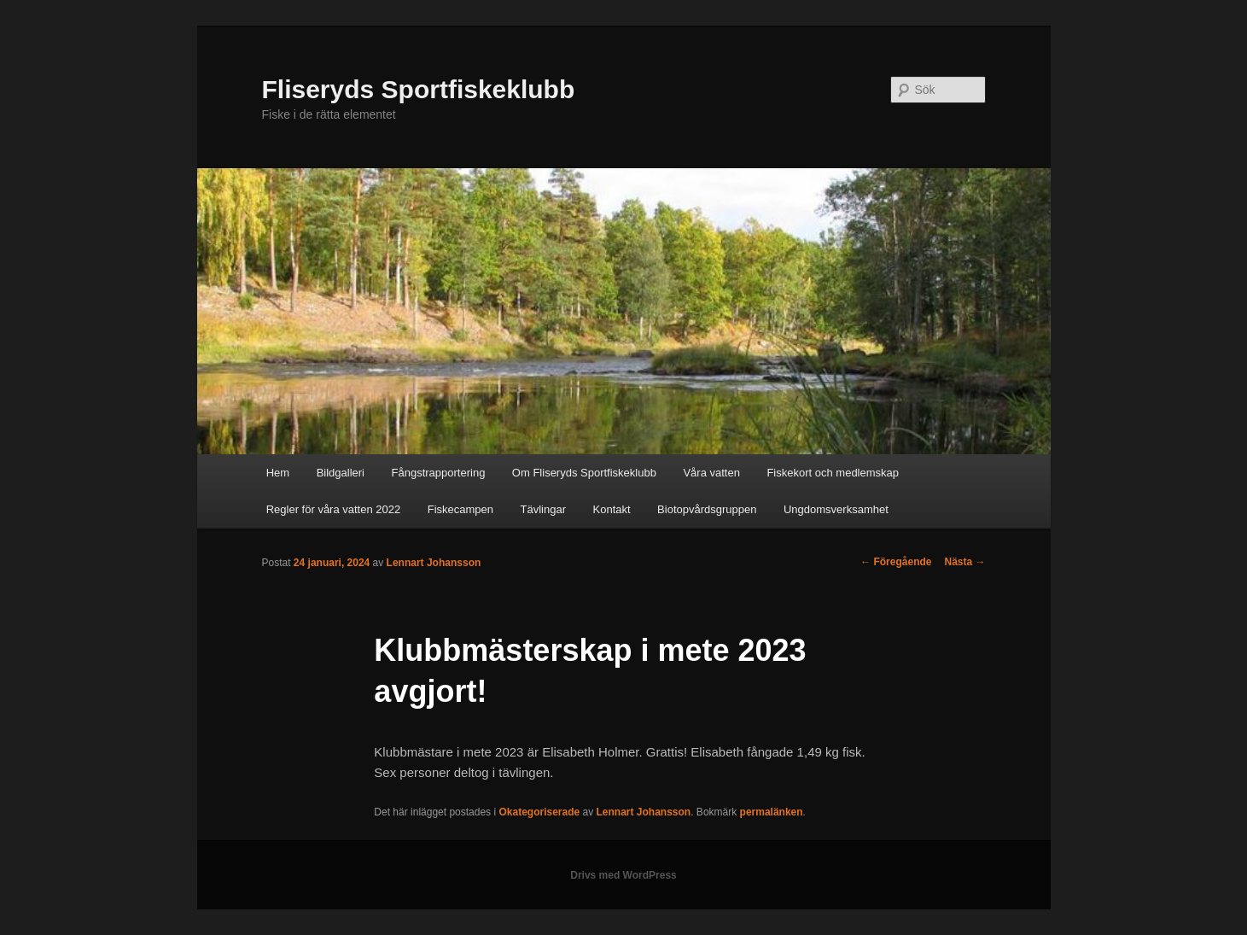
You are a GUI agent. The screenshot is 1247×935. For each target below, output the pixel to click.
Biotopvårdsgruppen (706, 509)
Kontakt (612, 509)
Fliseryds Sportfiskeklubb (418, 89)
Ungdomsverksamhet (836, 509)
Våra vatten (711, 472)
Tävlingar (543, 509)
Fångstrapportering (439, 472)
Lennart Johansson (434, 563)
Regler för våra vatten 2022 (333, 509)
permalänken (771, 812)
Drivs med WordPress (623, 875)
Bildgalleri (340, 472)
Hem (277, 472)
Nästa (964, 562)
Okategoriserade (539, 812)
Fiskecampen (460, 509)
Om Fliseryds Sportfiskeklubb (584, 472)
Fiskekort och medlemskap (832, 472)
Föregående (895, 562)
